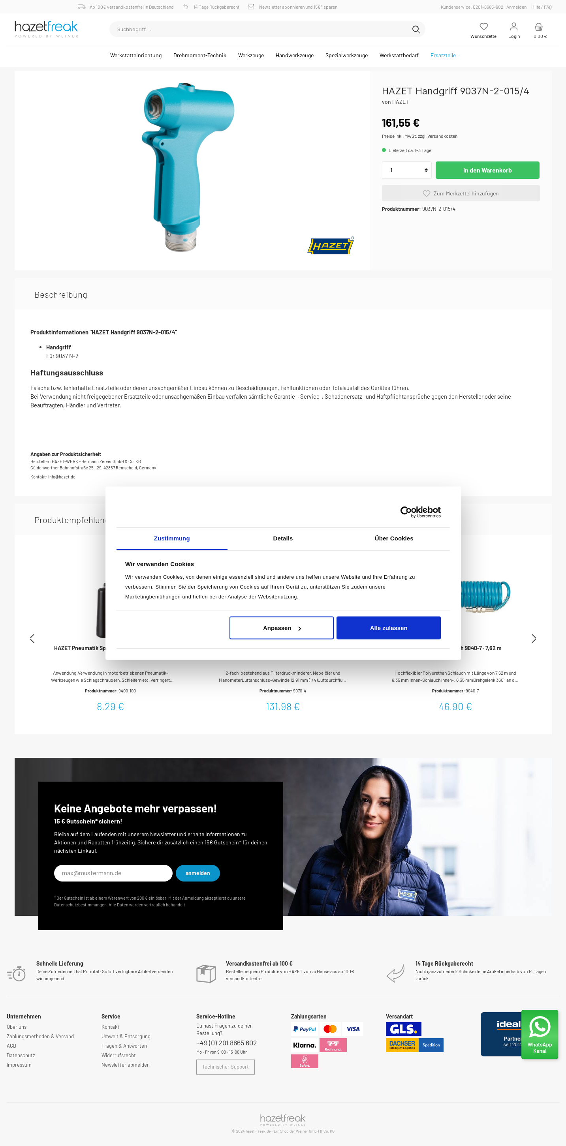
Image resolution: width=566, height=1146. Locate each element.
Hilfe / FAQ (541, 6)
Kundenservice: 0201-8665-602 (473, 6)
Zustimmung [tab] (172, 538)
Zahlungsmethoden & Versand (40, 1036)
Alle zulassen (389, 628)
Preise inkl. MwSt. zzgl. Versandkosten (419, 136)
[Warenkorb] (539, 29)
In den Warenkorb (487, 170)
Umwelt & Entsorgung (126, 1036)
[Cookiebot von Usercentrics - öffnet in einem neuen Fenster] (406, 512)
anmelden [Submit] (198, 873)
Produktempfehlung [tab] (71, 519)
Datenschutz (21, 1055)
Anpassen (282, 628)
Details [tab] (283, 538)
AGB (11, 1046)
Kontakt (111, 1027)
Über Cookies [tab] (394, 538)
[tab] (60, 294)
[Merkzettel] (484, 29)
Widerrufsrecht (119, 1055)
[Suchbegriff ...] (258, 29)
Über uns (16, 1027)
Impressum (19, 1065)
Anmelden (516, 6)
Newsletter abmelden (126, 1065)
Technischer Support (225, 1066)
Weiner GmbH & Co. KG (315, 1131)
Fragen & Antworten (124, 1046)
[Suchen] (416, 29)
